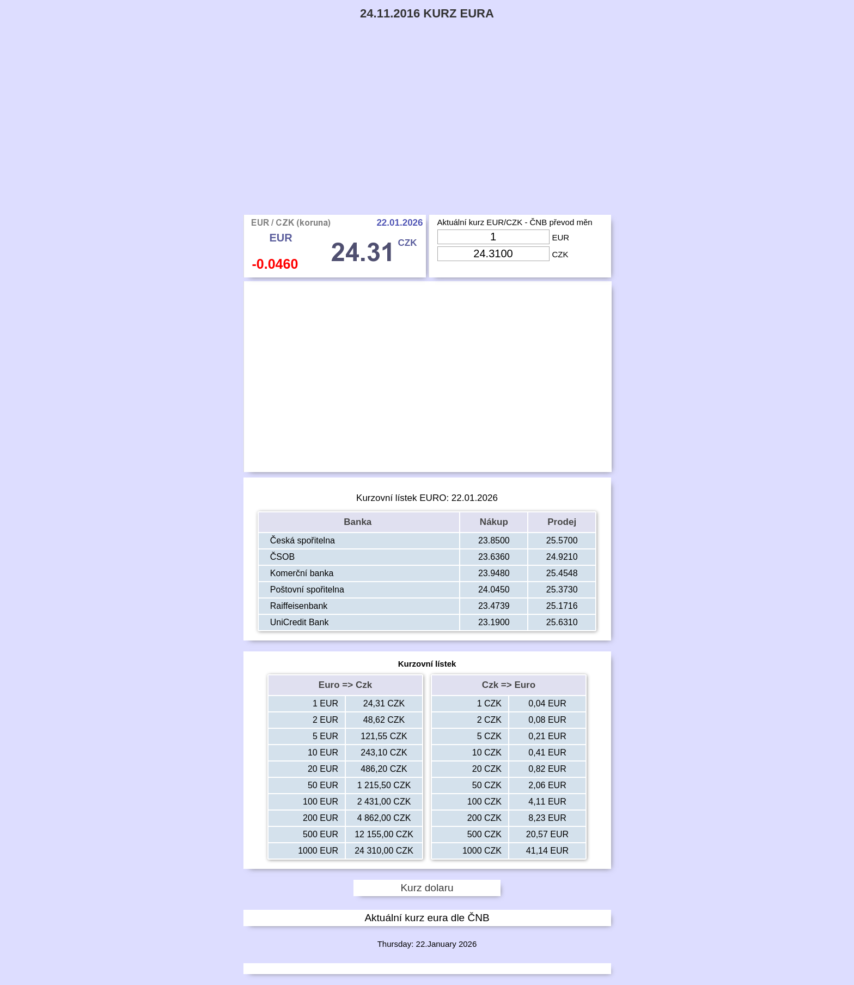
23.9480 (494, 573)
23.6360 (494, 556)
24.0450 (494, 589)
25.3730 (562, 589)
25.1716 (562, 606)
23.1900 (494, 622)
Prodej (561, 522)
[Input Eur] (493, 236)
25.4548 (562, 573)
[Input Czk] (493, 253)
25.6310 (562, 622)
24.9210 (562, 556)
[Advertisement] (427, 133)
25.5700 (562, 540)
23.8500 (494, 540)
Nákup (494, 522)
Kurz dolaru (426, 887)
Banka (359, 522)
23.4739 (494, 606)
